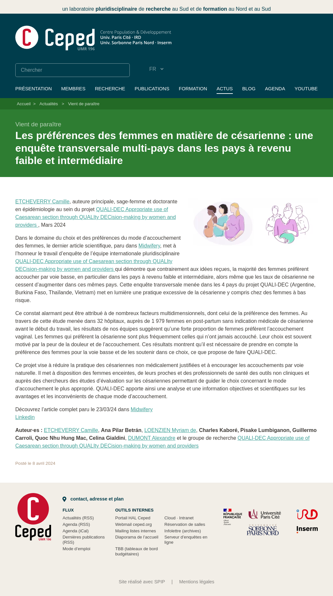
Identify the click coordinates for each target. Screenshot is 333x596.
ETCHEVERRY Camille (42, 201)
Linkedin (25, 417)
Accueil (24, 103)
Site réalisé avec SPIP (142, 581)
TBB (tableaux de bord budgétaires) (136, 551)
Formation (193, 88)
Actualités (48, 103)
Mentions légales (196, 581)
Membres (73, 88)
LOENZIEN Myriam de (170, 430)
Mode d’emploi (76, 548)
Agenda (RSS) (76, 524)
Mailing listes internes (135, 530)
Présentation (33, 88)
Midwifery (149, 245)
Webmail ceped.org (133, 524)
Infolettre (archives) (183, 530)
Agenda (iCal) (75, 530)
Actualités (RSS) (78, 517)
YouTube (306, 88)
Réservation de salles (185, 524)
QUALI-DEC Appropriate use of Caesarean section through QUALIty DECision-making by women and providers (95, 217)
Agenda (275, 88)
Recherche (110, 88)
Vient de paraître (84, 103)
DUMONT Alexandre (152, 438)
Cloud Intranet (179, 517)
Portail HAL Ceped (132, 517)
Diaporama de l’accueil (136, 537)
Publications (152, 88)
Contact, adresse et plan (93, 498)
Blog (249, 88)
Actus (225, 88)
